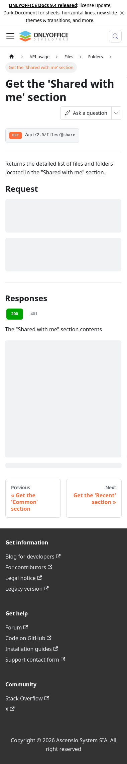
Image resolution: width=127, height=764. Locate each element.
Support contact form (35, 659)
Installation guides (31, 649)
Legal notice (23, 578)
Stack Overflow (27, 698)
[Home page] (11, 57)
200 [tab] (14, 314)
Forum (16, 627)
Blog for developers (32, 556)
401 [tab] (33, 314)
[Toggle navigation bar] (10, 36)
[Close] (122, 13)
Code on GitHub (28, 638)
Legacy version (27, 588)
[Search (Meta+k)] (115, 36)
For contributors (28, 567)
